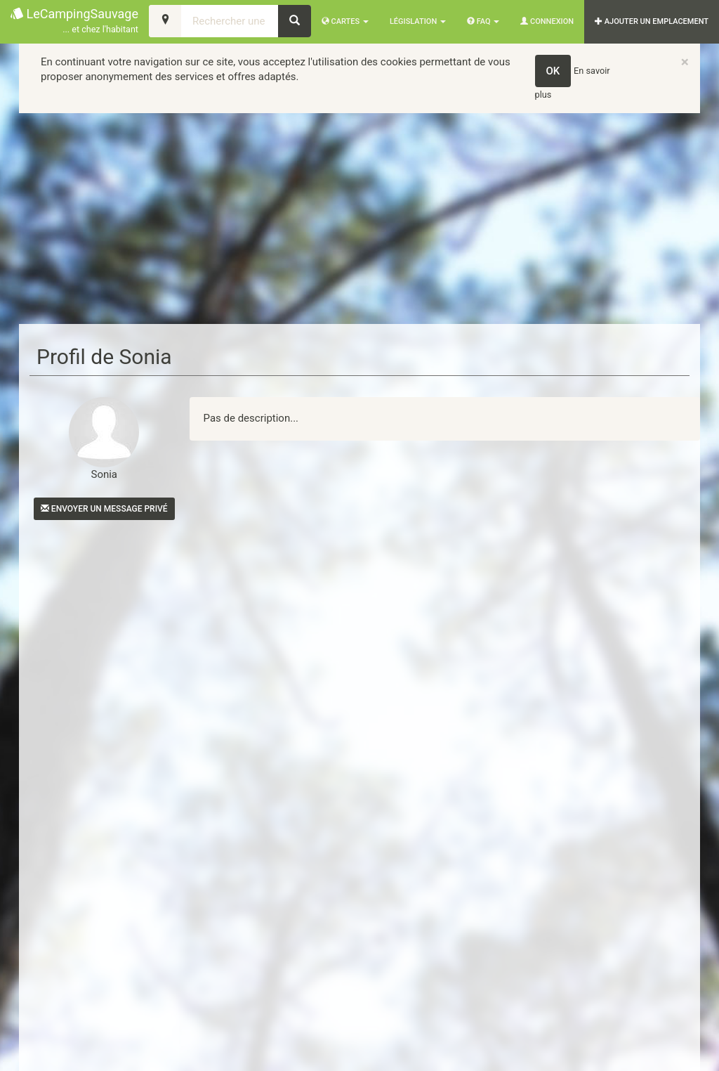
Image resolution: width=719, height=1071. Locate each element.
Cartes (345, 21)
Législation (418, 21)
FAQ (483, 21)
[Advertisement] (359, 218)
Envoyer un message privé (104, 509)
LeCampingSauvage (74, 21)
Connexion (547, 21)
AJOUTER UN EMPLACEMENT (651, 21)
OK (553, 71)
